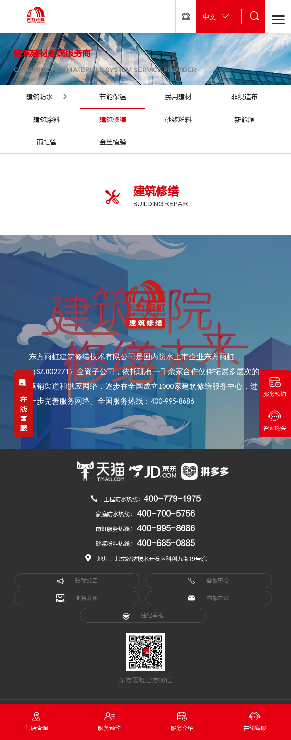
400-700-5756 (166, 513)
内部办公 (208, 598)
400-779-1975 (172, 499)
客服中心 (208, 581)
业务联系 (77, 598)
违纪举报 (143, 615)
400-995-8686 (166, 528)
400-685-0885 (166, 543)
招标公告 (77, 581)
